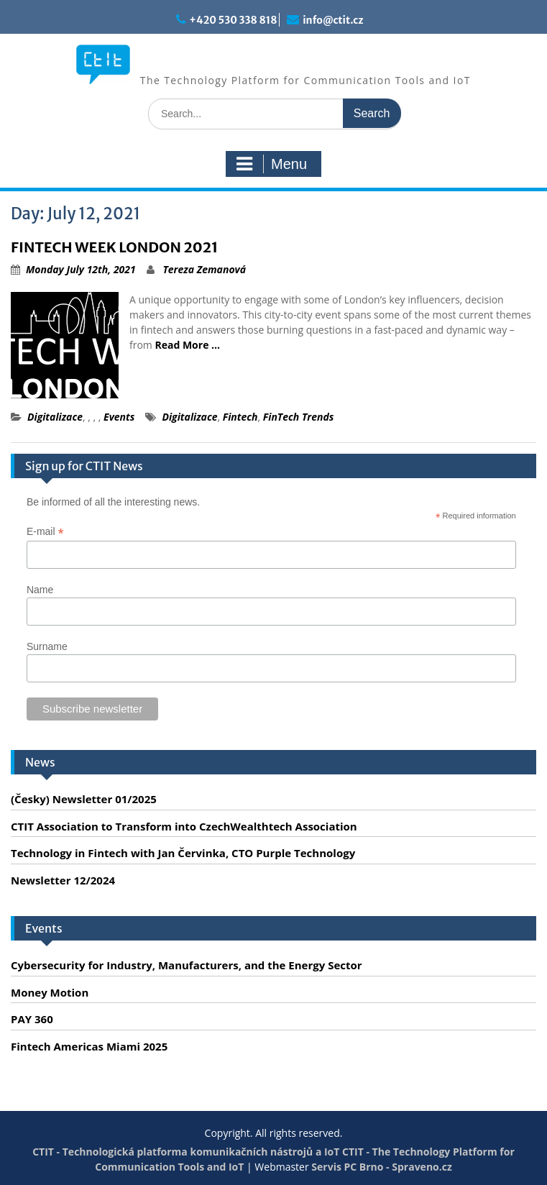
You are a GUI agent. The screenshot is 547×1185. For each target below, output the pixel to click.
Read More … (187, 345)
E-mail (45, 532)
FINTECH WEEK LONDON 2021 (114, 247)
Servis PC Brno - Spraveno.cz (381, 1166)
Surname (47, 646)
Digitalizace (55, 417)
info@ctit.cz (333, 20)
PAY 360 (32, 1019)
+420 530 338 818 (233, 20)
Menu (271, 164)
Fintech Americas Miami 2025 (89, 1046)
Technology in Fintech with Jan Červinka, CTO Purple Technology (183, 853)
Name (40, 589)
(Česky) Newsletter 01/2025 (84, 799)
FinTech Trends (298, 417)
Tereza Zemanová (204, 269)
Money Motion (49, 992)
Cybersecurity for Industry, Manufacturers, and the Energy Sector (186, 965)
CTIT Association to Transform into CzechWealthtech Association (184, 826)
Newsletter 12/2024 (63, 880)
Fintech (240, 417)
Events (119, 417)
